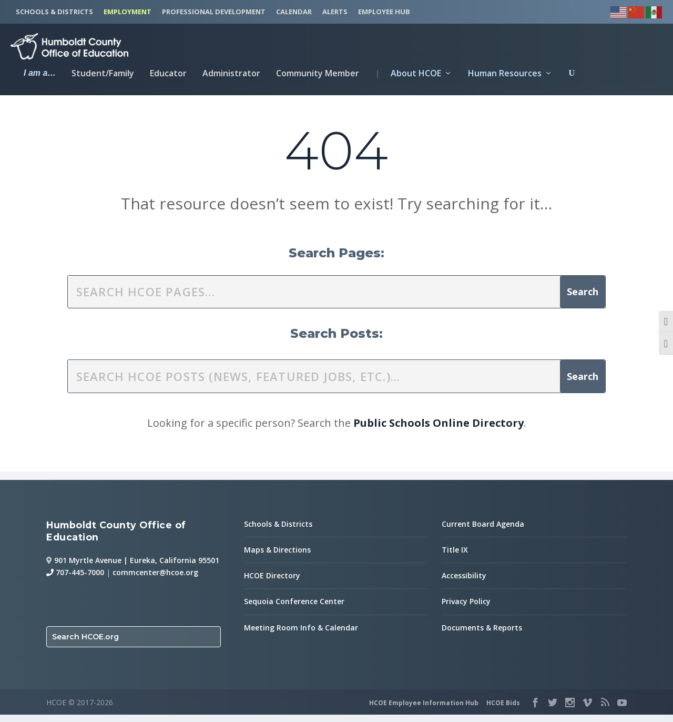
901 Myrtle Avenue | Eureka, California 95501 (136, 568)
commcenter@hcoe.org (155, 580)
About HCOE (408, 72)
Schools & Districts (278, 531)
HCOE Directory (272, 583)
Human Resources (505, 72)
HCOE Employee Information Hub (423, 710)
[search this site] (314, 299)
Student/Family (103, 72)
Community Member (317, 72)
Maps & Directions (277, 557)
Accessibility (464, 583)
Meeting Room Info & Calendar (301, 635)
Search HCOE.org (85, 644)
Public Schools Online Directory (438, 430)
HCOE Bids (503, 710)
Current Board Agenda (483, 531)
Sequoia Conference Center (294, 609)
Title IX (455, 557)
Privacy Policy (466, 609)
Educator (168, 72)
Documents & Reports (482, 635)
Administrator (231, 72)
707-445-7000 (75, 580)
